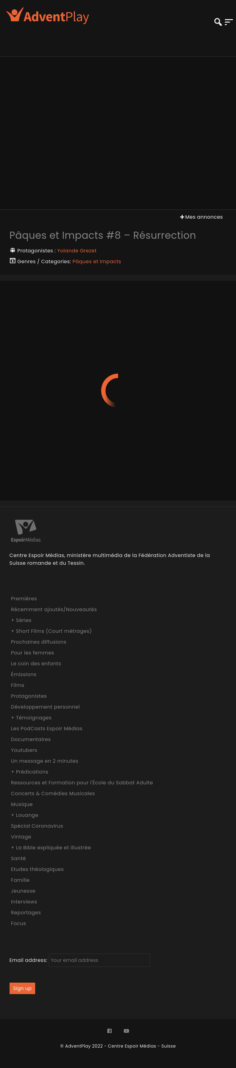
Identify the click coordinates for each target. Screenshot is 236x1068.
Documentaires (31, 739)
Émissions (23, 674)
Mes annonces (201, 217)
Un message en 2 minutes (44, 761)
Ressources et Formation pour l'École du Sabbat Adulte (82, 782)
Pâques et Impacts (96, 261)
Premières (24, 598)
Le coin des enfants (36, 663)
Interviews (24, 901)
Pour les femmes (32, 652)
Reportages (26, 912)
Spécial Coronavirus (37, 826)
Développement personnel (45, 706)
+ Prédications (29, 771)
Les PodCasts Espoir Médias (47, 728)
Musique (22, 804)
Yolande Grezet (77, 250)
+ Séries (21, 620)
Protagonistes (29, 696)
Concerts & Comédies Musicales (53, 793)
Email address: (80, 960)
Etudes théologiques (37, 869)
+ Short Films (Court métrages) (51, 631)
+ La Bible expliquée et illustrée (51, 847)
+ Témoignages (31, 717)
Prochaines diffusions (39, 642)
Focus (18, 923)
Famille (20, 880)
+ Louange (25, 815)
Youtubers (24, 750)
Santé (18, 858)
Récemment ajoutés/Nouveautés (54, 609)
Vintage (21, 836)
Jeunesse (23, 890)
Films (17, 685)
